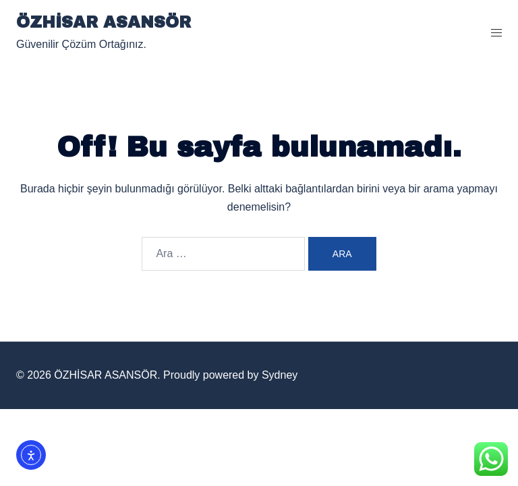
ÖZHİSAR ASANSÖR (103, 22)
